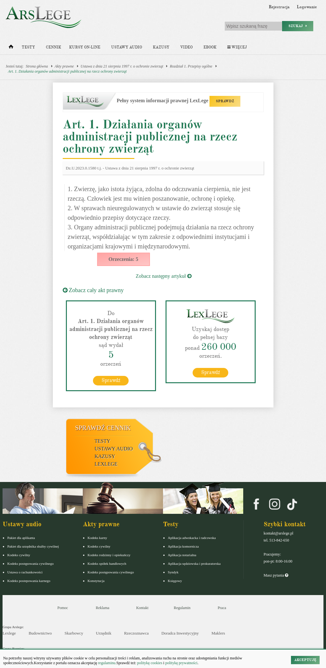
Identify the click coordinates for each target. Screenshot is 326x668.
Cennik (53, 47)
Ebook (209, 47)
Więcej (237, 47)
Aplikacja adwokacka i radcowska (192, 538)
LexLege (106, 464)
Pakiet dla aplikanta (21, 538)
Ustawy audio (126, 47)
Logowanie (307, 7)
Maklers (218, 633)
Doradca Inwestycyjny (180, 633)
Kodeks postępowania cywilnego (30, 563)
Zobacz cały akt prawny (93, 290)
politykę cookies (149, 663)
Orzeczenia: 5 (123, 259)
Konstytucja (96, 581)
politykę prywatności (181, 663)
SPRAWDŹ (225, 101)
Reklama (103, 608)
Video (186, 47)
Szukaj (297, 26)
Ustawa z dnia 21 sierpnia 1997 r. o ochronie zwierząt (122, 66)
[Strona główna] (11, 48)
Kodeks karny (97, 538)
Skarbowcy (74, 633)
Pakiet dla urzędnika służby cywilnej (33, 546)
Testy (28, 47)
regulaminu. (107, 663)
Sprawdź (111, 380)
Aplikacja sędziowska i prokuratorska (194, 563)
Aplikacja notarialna (182, 555)
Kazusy (161, 47)
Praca (222, 608)
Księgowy (175, 581)
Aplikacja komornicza (183, 546)
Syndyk (173, 572)
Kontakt (142, 608)
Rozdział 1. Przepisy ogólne (191, 66)
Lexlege (9, 633)
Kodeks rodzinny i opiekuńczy (109, 555)
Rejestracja (279, 7)
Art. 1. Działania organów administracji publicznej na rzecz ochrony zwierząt (67, 71)
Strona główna (37, 66)
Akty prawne (64, 66)
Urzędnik (103, 633)
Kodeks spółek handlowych (107, 563)
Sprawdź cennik (103, 427)
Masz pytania (276, 575)
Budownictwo (40, 633)
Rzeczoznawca (136, 633)
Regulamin (182, 608)
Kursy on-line (84, 47)
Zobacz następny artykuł (163, 276)
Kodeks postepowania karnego (28, 581)
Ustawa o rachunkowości (25, 572)
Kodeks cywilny (18, 555)
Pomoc (62, 608)
